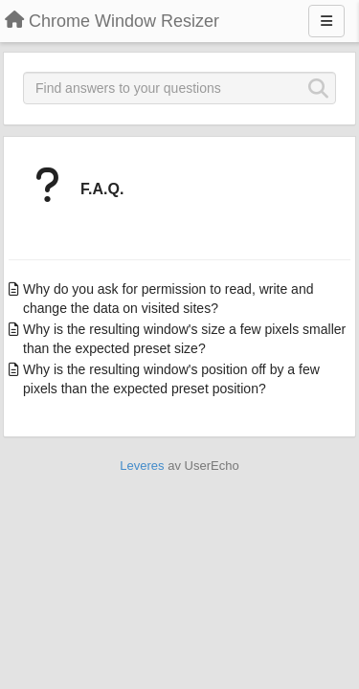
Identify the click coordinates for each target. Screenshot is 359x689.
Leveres (142, 465)
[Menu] (326, 21)
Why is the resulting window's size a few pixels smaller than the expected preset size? (184, 339)
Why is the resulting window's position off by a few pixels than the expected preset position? (171, 379)
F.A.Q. (101, 189)
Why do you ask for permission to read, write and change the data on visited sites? (168, 298)
